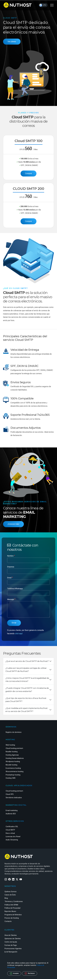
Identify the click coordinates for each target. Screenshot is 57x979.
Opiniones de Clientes (13, 939)
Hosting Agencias (12, 755)
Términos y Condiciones (14, 901)
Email (10, 577)
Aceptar (14, 973)
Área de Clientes (11, 935)
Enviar (14, 623)
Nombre (11, 555)
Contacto (8, 921)
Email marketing (11, 810)
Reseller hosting (11, 752)
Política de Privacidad (12, 908)
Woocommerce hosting (14, 772)
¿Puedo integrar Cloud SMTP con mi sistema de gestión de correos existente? (27, 689)
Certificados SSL (12, 827)
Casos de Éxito (10, 895)
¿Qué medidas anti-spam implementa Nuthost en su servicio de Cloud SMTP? (26, 709)
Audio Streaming (12, 840)
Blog (6, 898)
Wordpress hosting (13, 762)
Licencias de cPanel (13, 837)
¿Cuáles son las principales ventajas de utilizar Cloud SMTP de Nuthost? (26, 669)
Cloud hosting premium (14, 748)
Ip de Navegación (11, 952)
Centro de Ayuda (11, 942)
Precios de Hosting (12, 918)
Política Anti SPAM (11, 905)
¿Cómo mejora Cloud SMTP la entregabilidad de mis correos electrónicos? (27, 679)
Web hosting (10, 745)
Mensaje (11, 599)
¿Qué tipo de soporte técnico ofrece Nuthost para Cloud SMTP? (25, 699)
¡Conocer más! (13, 524)
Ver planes (12, 41)
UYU (42, 5)
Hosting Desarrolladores (15, 758)
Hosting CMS (10, 778)
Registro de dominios (13, 732)
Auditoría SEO (11, 814)
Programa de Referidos (13, 915)
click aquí (18, 633)
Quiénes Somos (10, 892)
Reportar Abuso (10, 911)
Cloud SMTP (10, 830)
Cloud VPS (10, 794)
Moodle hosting (11, 765)
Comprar (28, 173)
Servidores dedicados (14, 798)
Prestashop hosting (13, 775)
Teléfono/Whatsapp (15, 589)
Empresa (10, 567)
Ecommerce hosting (13, 768)
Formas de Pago (11, 945)
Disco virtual (10, 833)
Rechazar (29, 973)
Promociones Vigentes (13, 949)
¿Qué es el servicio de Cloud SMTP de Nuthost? (27, 661)
